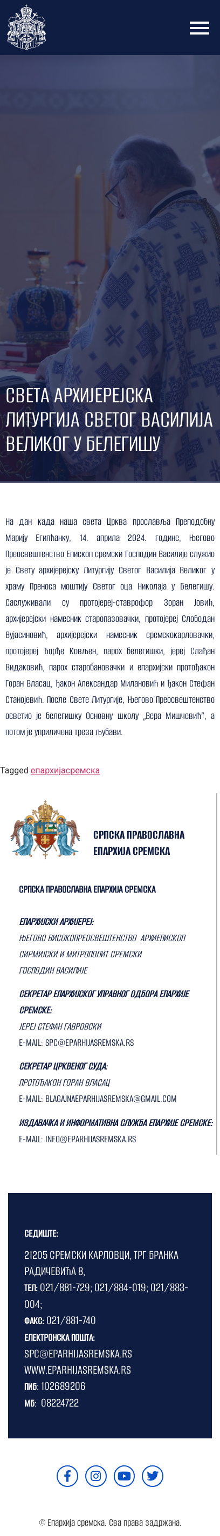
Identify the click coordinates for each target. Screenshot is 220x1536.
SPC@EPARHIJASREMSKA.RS (78, 1353)
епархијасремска (65, 770)
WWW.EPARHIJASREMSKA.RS (77, 1369)
